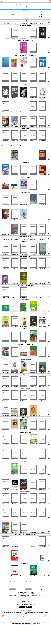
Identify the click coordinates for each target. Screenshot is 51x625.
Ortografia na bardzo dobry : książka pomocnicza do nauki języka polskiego (28, 596)
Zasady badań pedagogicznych (11, 596)
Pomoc (12, 1)
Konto (16, 1)
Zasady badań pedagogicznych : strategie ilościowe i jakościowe (15, 594)
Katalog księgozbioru (25, 10)
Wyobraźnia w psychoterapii (35, 594)
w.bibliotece (22, 612)
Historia (8, 1)
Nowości (4, 1)
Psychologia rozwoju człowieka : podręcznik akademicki (26, 595)
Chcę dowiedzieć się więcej (21, 624)
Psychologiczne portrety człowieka (12, 595)
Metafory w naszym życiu (34, 596)
